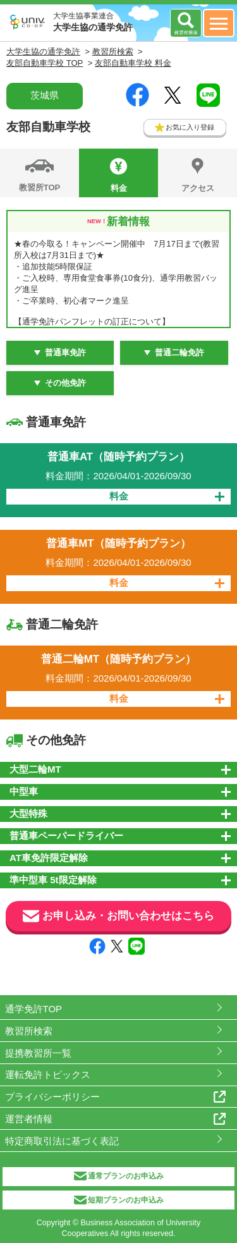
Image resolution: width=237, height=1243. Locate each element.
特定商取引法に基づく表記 (62, 1141)
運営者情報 (28, 1118)
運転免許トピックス (47, 1074)
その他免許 (65, 383)
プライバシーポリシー (52, 1096)
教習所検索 (28, 1031)
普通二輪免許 (179, 352)
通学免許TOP (34, 1008)
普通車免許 (65, 352)
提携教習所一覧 (38, 1053)
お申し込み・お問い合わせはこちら (118, 916)
